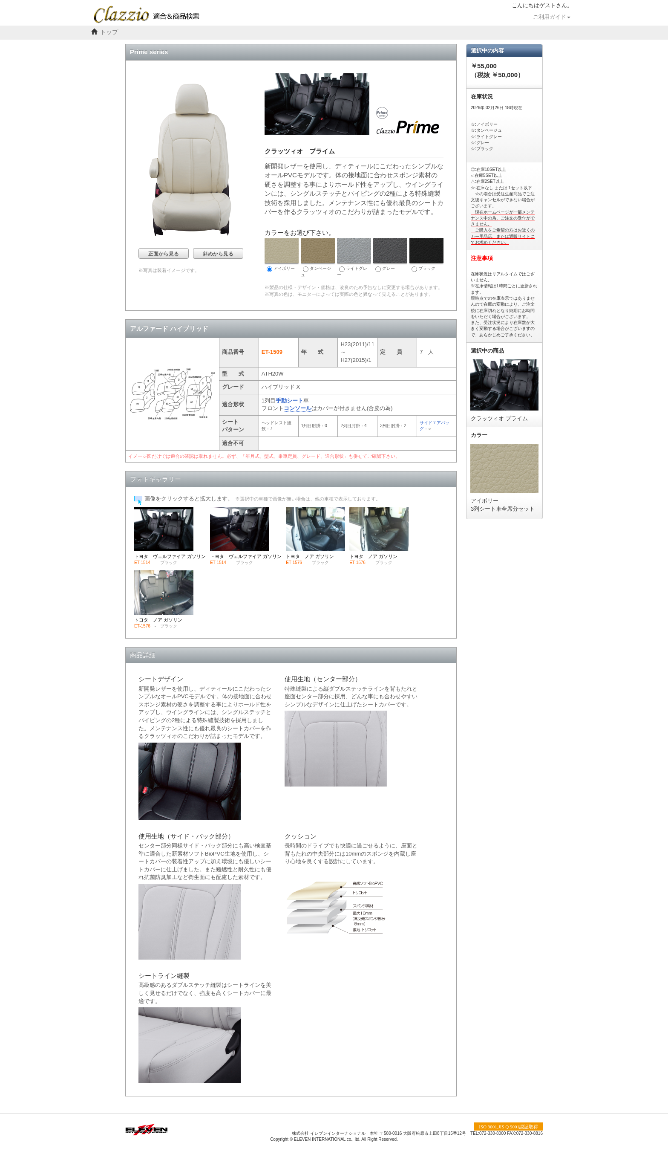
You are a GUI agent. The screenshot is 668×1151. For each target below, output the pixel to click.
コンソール (297, 408)
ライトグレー (354, 257)
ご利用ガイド (551, 17)
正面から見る (163, 254)
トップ (109, 32)
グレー (390, 255)
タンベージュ (318, 257)
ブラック (426, 255)
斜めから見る (218, 254)
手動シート (289, 400)
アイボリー (282, 255)
